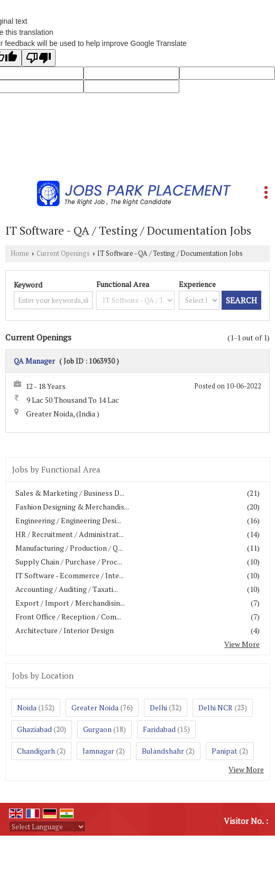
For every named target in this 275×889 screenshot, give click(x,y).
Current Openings (63, 253)
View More (242, 644)
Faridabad (159, 729)
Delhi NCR (215, 707)
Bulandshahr (163, 751)
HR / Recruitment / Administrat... (69, 534)
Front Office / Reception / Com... (68, 617)
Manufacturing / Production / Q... (69, 548)
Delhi (158, 707)
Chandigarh (36, 751)
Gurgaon (97, 729)
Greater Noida (94, 707)
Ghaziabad (34, 729)
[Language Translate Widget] (47, 826)
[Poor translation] (39, 58)
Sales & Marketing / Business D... (69, 493)
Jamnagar (98, 751)
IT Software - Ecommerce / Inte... (69, 575)
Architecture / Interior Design (64, 630)
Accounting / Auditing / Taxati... (66, 589)
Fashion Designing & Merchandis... (72, 507)
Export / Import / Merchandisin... (70, 603)
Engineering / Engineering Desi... (68, 520)
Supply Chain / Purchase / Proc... (68, 562)
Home (20, 253)
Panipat (224, 751)
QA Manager (34, 361)
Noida (26, 707)
